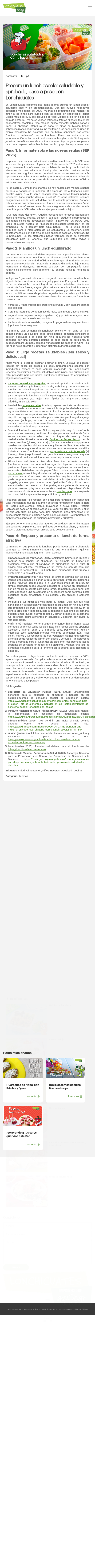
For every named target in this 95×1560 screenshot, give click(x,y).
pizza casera (15, 518)
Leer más (32, 1097)
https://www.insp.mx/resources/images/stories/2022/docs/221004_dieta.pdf (51, 761)
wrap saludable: (32, 450)
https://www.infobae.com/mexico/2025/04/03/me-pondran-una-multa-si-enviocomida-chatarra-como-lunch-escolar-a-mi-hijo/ (45, 773)
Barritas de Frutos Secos (65, 484)
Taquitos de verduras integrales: (27, 428)
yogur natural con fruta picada (67, 496)
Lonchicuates (64, 536)
